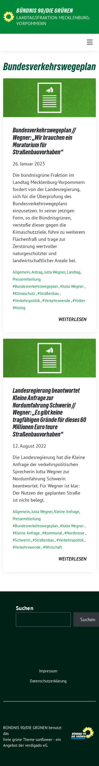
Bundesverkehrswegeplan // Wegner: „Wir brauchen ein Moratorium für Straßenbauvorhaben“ (44, 141)
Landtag (73, 272)
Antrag (37, 272)
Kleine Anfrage (66, 511)
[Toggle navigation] (90, 42)
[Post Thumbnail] (49, 97)
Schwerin (22, 540)
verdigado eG (36, 745)
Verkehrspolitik (27, 300)
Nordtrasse (75, 532)
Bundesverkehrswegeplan (36, 286)
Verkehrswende (57, 300)
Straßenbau (49, 293)
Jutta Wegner (54, 272)
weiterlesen (72, 319)
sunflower (44, 739)
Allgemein (21, 272)
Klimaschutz (25, 293)
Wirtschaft (53, 547)
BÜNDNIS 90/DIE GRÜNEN (44, 10)
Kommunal (53, 532)
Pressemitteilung (27, 279)
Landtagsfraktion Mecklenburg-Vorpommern (53, 20)
